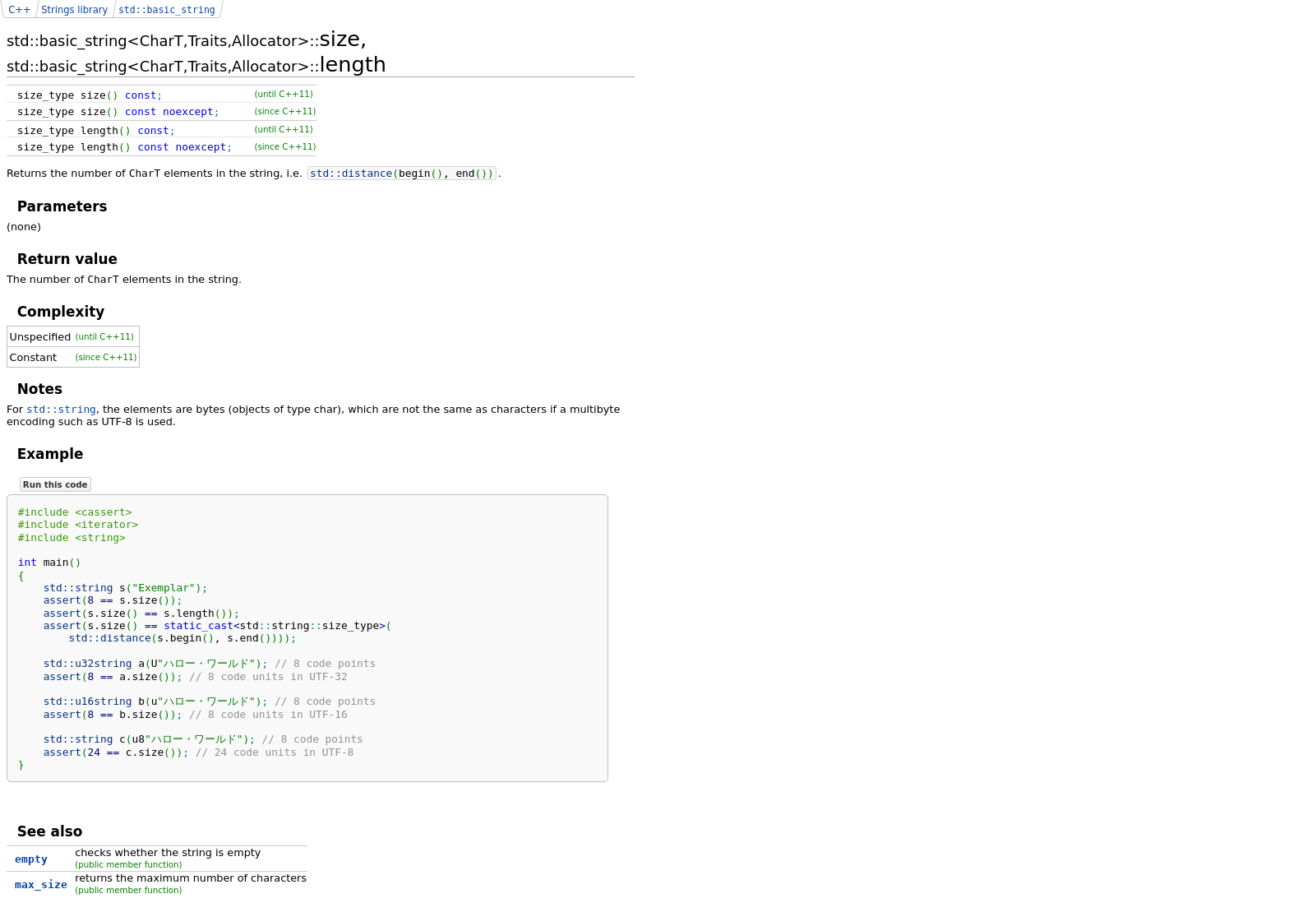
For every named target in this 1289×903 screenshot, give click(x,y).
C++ (19, 10)
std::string (61, 409)
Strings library (74, 10)
